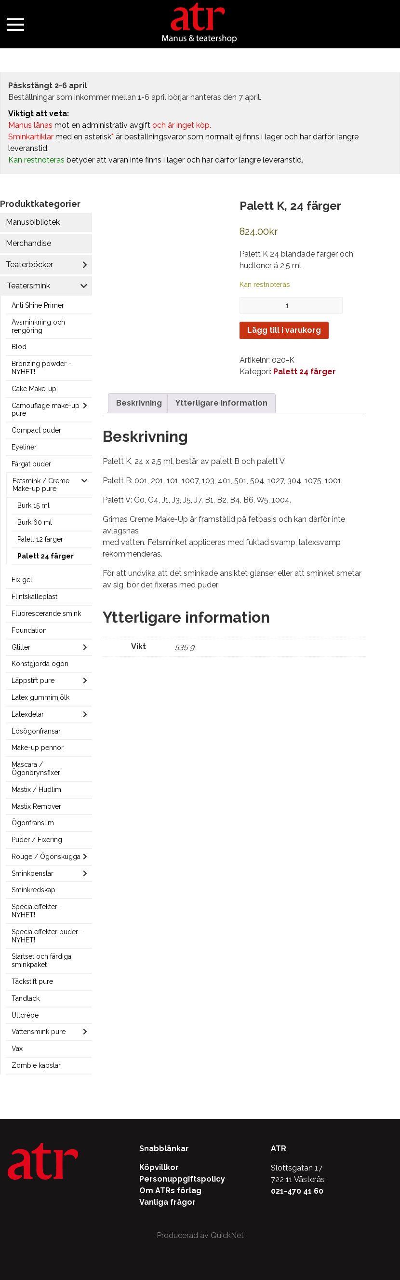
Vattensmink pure (39, 1031)
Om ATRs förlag (170, 1190)
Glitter (21, 647)
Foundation (29, 630)
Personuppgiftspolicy (182, 1179)
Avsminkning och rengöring (38, 326)
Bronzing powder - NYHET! (41, 368)
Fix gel (22, 580)
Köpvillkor (159, 1167)
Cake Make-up (34, 389)
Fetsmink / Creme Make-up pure (41, 485)
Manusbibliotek (33, 222)
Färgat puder (31, 464)
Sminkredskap (33, 890)
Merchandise (28, 243)
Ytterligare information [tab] (221, 403)
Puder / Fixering (37, 840)
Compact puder (36, 430)
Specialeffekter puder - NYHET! (47, 936)
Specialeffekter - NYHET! (37, 911)
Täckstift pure (32, 981)
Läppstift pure (33, 680)
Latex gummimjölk (40, 697)
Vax (17, 1048)
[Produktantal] (291, 305)
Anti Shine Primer (38, 305)
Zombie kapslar (36, 1065)
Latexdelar (28, 714)
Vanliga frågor (167, 1202)
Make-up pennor (38, 747)
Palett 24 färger (45, 556)
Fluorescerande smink (46, 613)
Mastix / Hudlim (36, 789)
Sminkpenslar (32, 873)
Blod (19, 347)
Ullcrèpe (25, 1015)
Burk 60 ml (34, 522)
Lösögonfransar (36, 731)
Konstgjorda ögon (40, 663)
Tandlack (26, 998)
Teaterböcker (29, 264)
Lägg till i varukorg (284, 330)
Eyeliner (24, 447)
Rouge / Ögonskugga (46, 856)
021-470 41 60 (297, 1191)
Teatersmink (28, 285)
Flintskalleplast (34, 596)
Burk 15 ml (33, 505)
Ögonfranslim (33, 823)
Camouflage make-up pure (46, 410)
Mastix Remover (36, 806)
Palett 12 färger (40, 539)
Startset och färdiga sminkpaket (41, 960)
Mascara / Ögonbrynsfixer (36, 768)
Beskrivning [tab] (139, 403)
